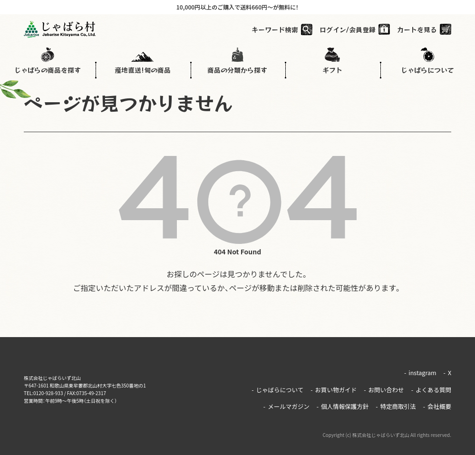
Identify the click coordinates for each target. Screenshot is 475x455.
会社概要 (437, 396)
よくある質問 (432, 383)
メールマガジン (292, 396)
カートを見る (417, 31)
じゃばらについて (284, 383)
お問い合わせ (386, 383)
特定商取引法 (397, 396)
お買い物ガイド (338, 383)
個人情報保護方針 (346, 396)
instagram (421, 371)
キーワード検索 (275, 31)
